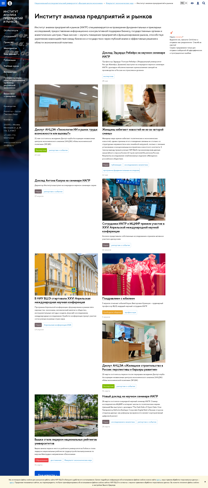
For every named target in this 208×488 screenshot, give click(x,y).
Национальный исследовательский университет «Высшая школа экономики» (67, 398)
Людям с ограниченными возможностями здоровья (45, 462)
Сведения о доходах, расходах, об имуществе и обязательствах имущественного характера (48, 448)
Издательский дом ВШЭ (145, 415)
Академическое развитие (112, 430)
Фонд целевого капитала (45, 437)
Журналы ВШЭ (141, 430)
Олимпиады (73, 418)
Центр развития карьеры (78, 441)
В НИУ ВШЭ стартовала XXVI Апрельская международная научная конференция (62, 225)
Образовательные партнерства (81, 448)
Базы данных (10, 54)
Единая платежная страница (46, 467)
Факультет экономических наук (115, 398)
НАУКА (105, 406)
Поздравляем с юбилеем (118, 266)
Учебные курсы (11, 66)
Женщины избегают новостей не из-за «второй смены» (65, 131)
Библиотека (140, 411)
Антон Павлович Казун (12, 113)
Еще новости (47, 374)
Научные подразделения (112, 411)
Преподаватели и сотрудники (47, 422)
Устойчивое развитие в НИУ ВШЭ (49, 418)
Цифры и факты (41, 411)
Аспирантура (10, 71)
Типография (140, 422)
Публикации (140, 433)
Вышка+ (71, 426)
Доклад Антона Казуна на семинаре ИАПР (130, 126)
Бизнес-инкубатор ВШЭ (78, 445)
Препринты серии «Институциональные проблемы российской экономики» (14, 82)
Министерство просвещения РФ (183, 417)
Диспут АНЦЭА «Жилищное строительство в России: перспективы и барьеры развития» (65, 305)
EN (186, 3)
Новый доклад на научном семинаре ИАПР (62, 334)
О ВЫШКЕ (40, 406)
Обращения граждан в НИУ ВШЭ (48, 433)
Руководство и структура (45, 415)
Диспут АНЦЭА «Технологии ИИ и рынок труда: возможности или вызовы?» (133, 98)
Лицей (71, 411)
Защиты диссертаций (110, 426)
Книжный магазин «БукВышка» (147, 418)
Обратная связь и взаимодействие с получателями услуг (82, 455)
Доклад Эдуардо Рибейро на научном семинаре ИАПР (66, 54)
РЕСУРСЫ (140, 406)
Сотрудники (10, 36)
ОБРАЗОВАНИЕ (76, 406)
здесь (159, 480)
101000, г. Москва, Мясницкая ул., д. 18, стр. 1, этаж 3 (12, 127)
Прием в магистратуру (77, 430)
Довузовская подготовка (78, 415)
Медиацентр (140, 426)
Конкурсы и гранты (109, 433)
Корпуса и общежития (44, 426)
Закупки (38, 430)
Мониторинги (107, 418)
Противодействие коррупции (47, 441)
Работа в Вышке (41, 471)
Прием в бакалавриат (77, 422)
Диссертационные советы (113, 422)
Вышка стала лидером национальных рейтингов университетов (133, 335)
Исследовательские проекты (114, 415)
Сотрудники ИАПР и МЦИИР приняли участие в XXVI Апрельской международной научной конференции (133, 194)
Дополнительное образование (81, 437)
